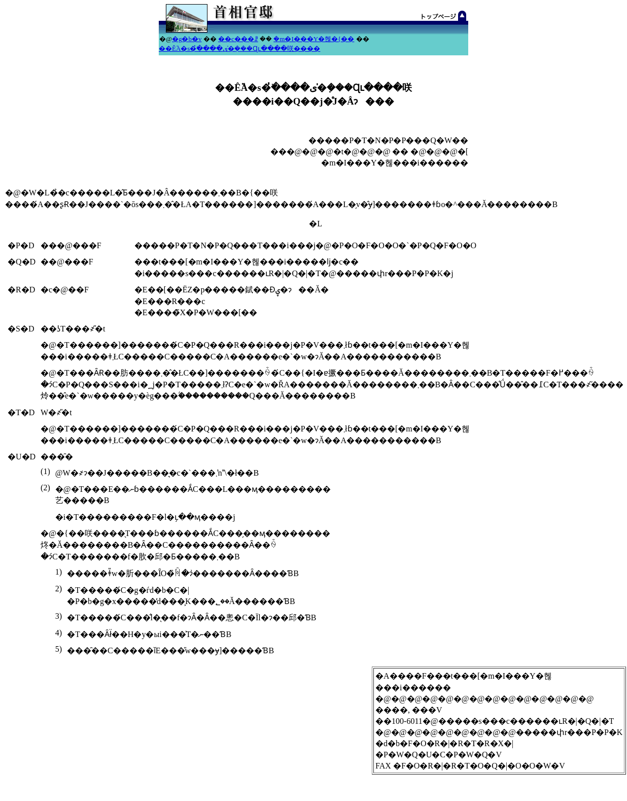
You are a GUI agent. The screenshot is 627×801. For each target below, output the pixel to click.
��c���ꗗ (238, 39)
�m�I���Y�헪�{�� (313, 39)
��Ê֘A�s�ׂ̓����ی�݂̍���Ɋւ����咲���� (239, 48)
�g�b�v (187, 39)
